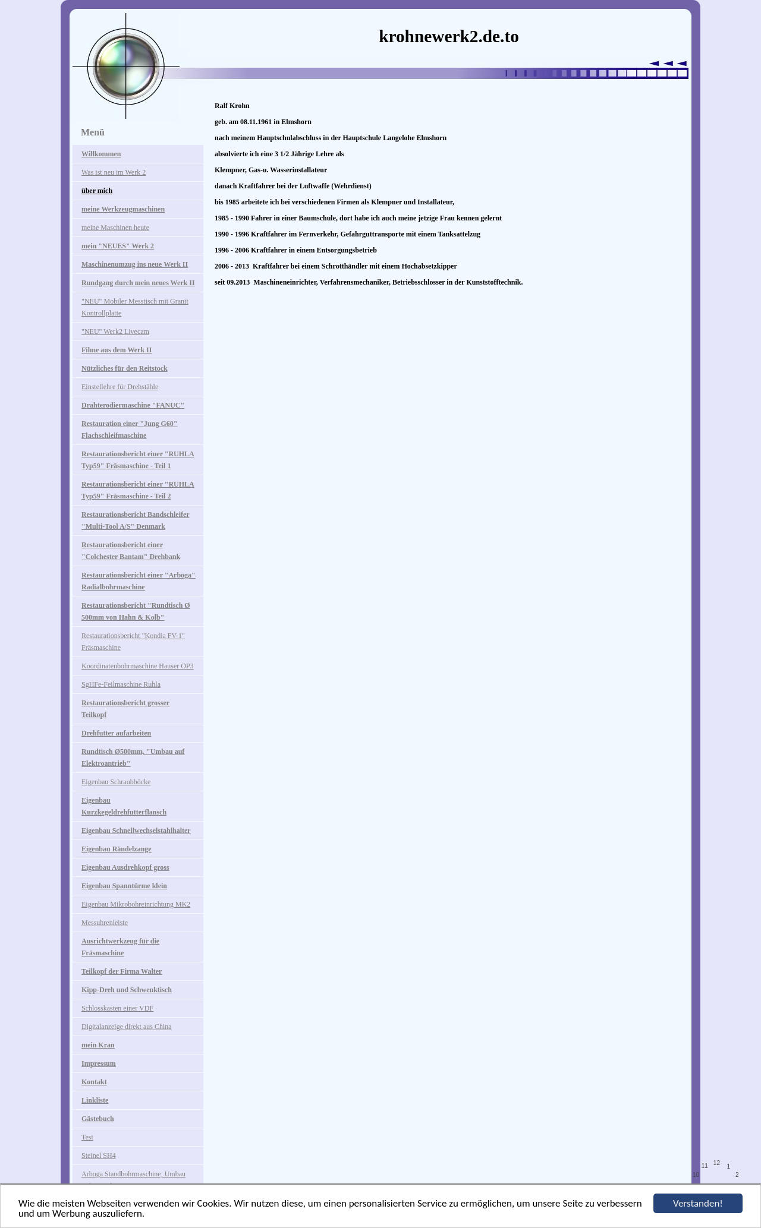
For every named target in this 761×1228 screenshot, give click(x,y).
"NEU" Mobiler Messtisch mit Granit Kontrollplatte (134, 307)
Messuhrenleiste (104, 922)
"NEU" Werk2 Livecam (115, 331)
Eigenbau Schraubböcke (115, 782)
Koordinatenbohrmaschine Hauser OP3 (137, 666)
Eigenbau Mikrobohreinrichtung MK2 (135, 904)
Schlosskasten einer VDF (117, 1008)
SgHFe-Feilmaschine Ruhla (121, 684)
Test (87, 1137)
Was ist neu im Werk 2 (113, 172)
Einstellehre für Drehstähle (119, 387)
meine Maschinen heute (115, 227)
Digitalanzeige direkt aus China (126, 1026)
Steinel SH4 (98, 1155)
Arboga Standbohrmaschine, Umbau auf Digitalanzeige (133, 1180)
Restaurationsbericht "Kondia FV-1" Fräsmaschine (133, 642)
